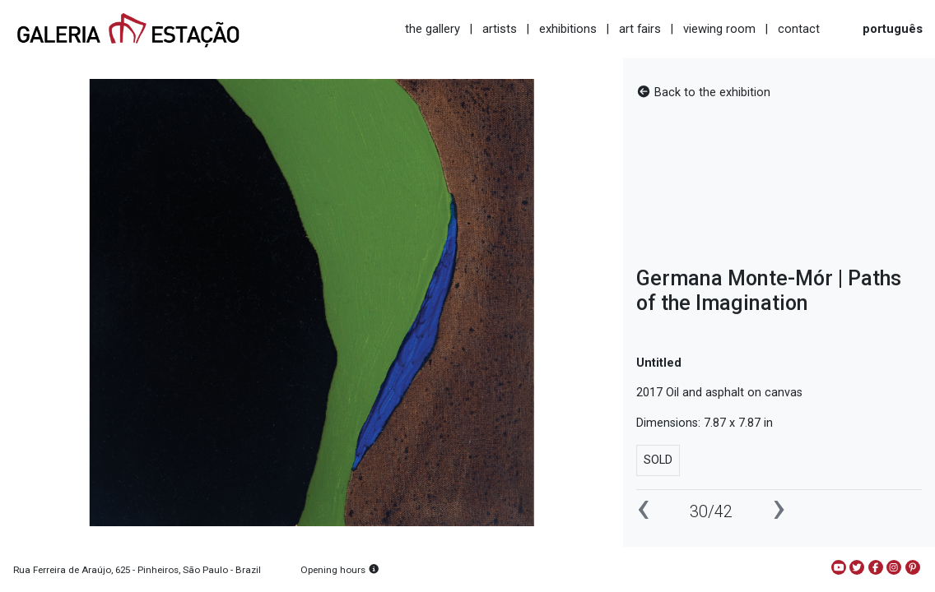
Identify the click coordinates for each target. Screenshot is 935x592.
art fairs (640, 28)
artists (499, 28)
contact (799, 28)
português (893, 28)
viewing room (719, 28)
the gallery (432, 28)
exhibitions (568, 28)
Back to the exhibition (703, 92)
